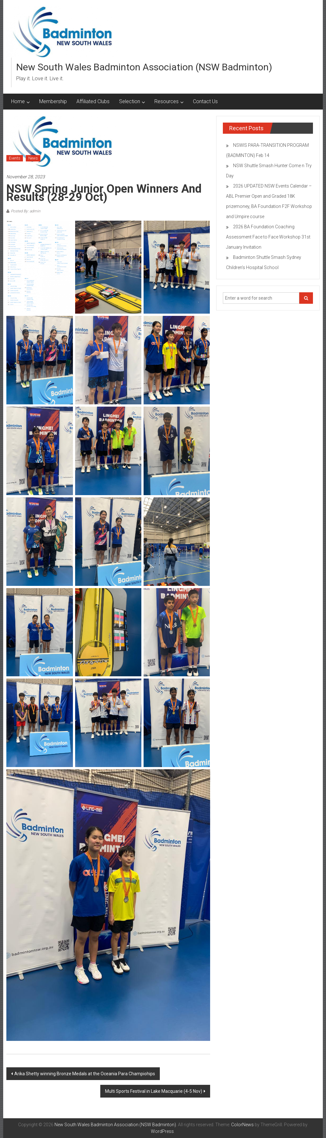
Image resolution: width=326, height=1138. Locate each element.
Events (14, 158)
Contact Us (205, 101)
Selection (129, 101)
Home (18, 101)
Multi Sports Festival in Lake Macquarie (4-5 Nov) (153, 1091)
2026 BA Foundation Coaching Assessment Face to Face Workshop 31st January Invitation (268, 237)
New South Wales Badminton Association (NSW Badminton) (144, 67)
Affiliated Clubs (93, 101)
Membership (53, 101)
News (33, 158)
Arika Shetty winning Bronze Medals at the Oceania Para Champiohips (84, 1073)
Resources (166, 101)
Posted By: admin (25, 211)
